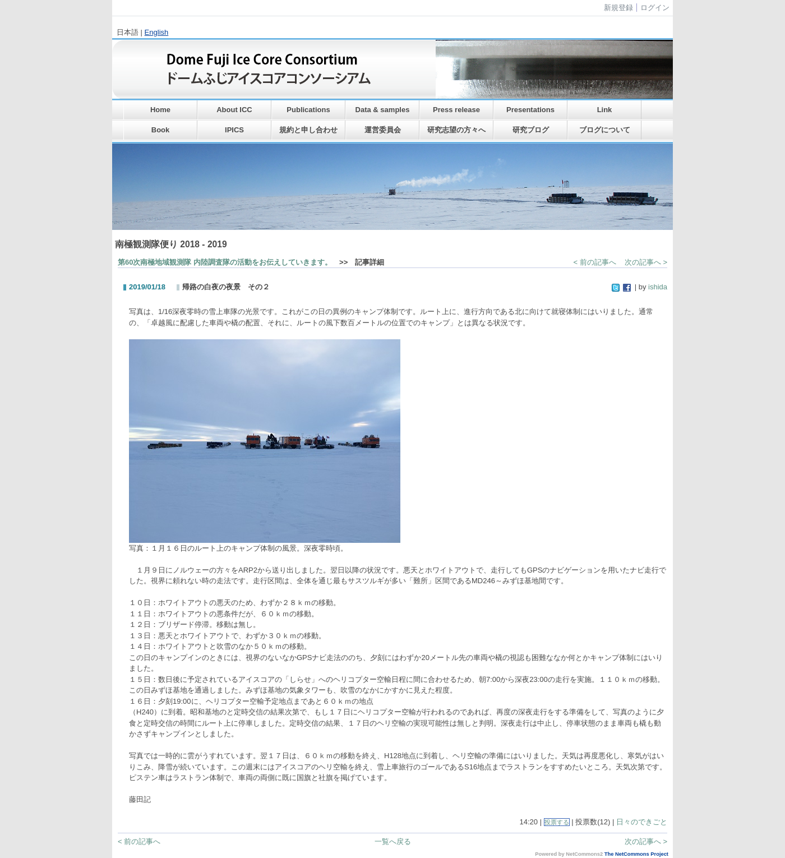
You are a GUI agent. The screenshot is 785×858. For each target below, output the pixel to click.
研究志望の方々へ (456, 130)
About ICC (234, 109)
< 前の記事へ (595, 262)
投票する (556, 822)
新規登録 (618, 7)
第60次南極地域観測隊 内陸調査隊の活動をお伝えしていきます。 (225, 262)
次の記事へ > (646, 262)
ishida (657, 287)
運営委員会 (382, 130)
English (157, 32)
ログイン (654, 7)
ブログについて (604, 130)
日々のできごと (641, 822)
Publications (308, 109)
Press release (456, 109)
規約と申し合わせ (308, 130)
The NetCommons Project (636, 854)
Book (160, 130)
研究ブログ (530, 130)
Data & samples (382, 109)
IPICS (234, 130)
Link (604, 109)
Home (160, 109)
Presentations (530, 109)
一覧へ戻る (393, 841)
